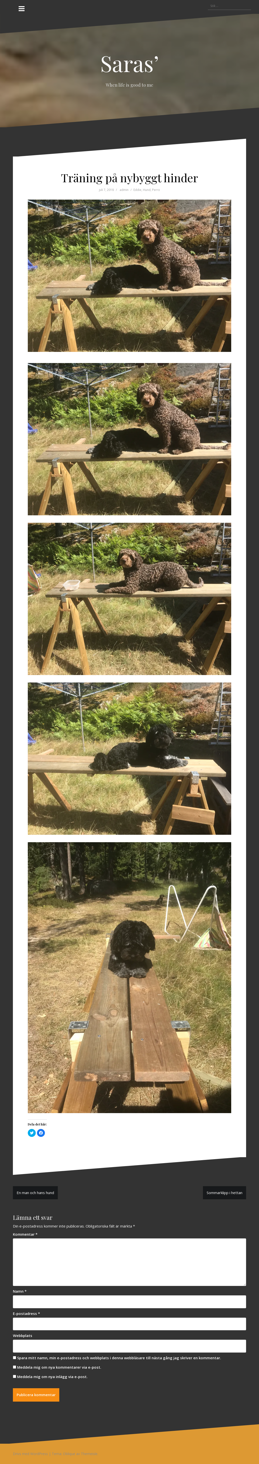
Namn (20, 1291)
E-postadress (26, 1313)
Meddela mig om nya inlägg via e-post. (52, 1376)
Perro (156, 190)
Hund (147, 190)
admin (124, 190)
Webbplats (22, 1335)
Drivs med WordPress (30, 1453)
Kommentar (25, 1234)
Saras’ (129, 63)
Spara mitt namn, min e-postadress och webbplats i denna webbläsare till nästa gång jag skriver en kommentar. (119, 1357)
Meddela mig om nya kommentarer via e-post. (59, 1367)
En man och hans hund (35, 1192)
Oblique (69, 1453)
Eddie (137, 190)
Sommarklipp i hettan (224, 1192)
